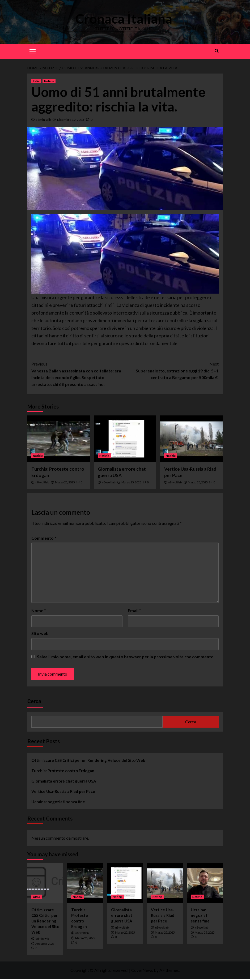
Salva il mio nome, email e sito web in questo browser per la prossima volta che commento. (126, 656)
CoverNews (142, 970)
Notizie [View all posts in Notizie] (49, 81)
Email (134, 610)
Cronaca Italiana (123, 19)
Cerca (34, 701)
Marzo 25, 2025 (65, 482)
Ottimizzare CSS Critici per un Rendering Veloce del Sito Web (88, 760)
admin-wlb (43, 120)
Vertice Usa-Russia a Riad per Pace (63, 791)
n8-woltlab (42, 482)
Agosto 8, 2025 (44, 943)
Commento (43, 537)
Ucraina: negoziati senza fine (58, 801)
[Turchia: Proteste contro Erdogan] (58, 438)
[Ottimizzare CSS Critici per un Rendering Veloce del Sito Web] (45, 883)
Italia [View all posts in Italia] (36, 81)
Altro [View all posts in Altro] (36, 897)
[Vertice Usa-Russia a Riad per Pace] (191, 438)
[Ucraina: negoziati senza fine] (205, 883)
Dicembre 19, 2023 (70, 120)
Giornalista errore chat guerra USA (63, 781)
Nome (38, 610)
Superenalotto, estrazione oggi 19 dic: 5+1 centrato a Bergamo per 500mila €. (172, 370)
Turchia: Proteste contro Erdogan (62, 770)
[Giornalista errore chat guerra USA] (125, 438)
